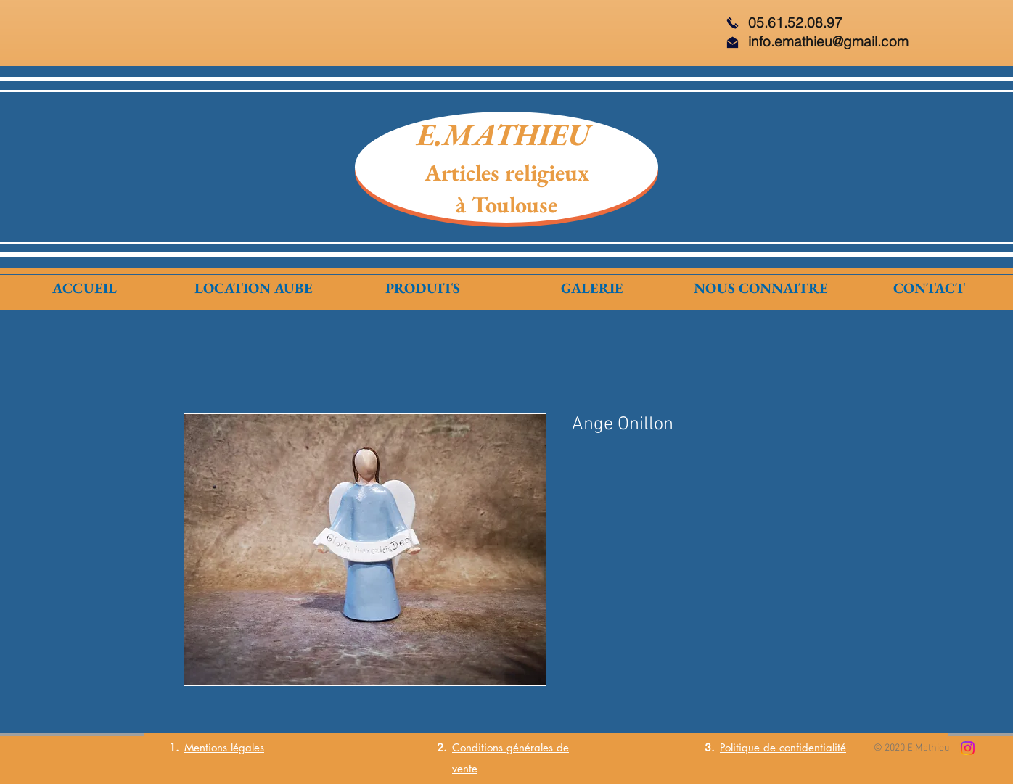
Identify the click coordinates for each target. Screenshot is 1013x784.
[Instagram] (968, 748)
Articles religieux (507, 172)
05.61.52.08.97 (795, 22)
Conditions (477, 747)
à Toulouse (506, 204)
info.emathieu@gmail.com (828, 41)
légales (245, 747)
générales (528, 747)
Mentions (205, 747)
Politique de (749, 747)
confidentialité (812, 747)
